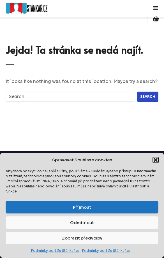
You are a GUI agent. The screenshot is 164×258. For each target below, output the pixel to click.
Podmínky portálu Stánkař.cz (55, 250)
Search (147, 96)
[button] (155, 160)
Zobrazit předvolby (82, 238)
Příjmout (82, 207)
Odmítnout (82, 222)
